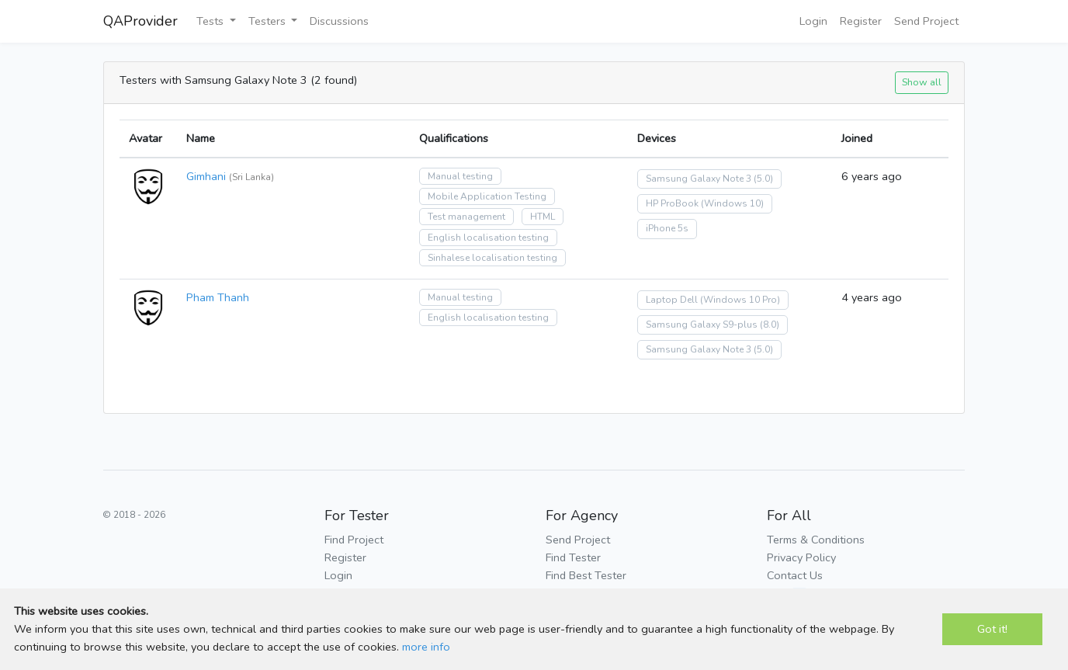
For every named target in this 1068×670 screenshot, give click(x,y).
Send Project (926, 21)
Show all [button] (921, 82)
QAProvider (140, 21)
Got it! (992, 629)
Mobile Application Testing (487, 196)
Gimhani (206, 176)
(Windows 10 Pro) (740, 299)
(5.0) (763, 178)
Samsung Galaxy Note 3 (698, 178)
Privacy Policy (801, 557)
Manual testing (460, 176)
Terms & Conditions (816, 539)
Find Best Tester (586, 575)
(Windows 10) (732, 203)
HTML (542, 216)
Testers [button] (268, 21)
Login (813, 21)
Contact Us (795, 575)
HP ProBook (672, 203)
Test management (466, 216)
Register (861, 21)
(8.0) (769, 324)
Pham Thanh (217, 297)
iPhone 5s (667, 228)
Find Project (353, 539)
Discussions (339, 21)
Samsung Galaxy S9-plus (702, 324)
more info (426, 646)
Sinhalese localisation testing (492, 258)
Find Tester (573, 557)
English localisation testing (488, 237)
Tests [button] (211, 21)
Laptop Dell (672, 299)
